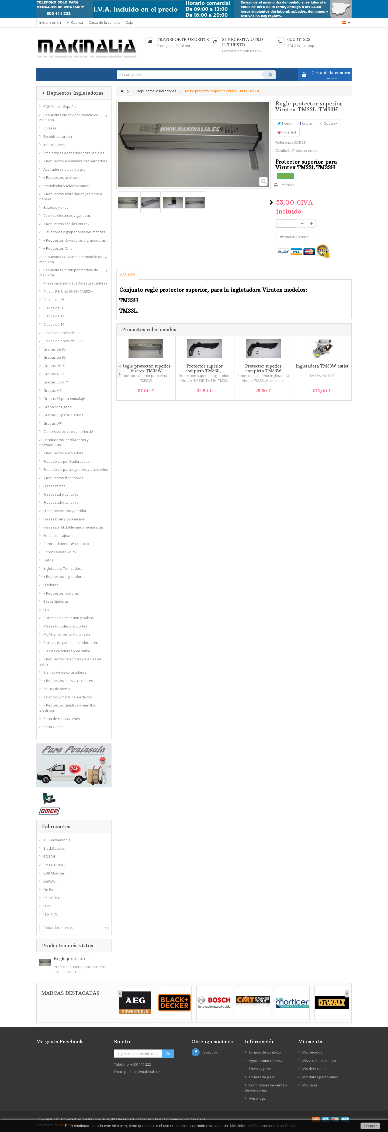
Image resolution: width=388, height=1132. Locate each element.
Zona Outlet (53, 726)
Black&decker (54, 848)
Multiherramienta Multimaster (67, 634)
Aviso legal (257, 1098)
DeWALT (50, 881)
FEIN (46, 906)
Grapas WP (52, 423)
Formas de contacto (265, 1052)
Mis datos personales (320, 1077)
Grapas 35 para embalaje (64, 398)
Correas (50, 128)
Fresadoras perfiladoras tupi (67, 461)
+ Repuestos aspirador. (62, 177)
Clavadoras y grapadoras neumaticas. (74, 231)
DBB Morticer (53, 873)
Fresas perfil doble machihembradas (73, 527)
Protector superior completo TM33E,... (204, 368)
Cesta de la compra (104, 22)
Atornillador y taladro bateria (67, 185)
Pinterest (287, 132)
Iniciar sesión (50, 22)
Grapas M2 (52, 390)
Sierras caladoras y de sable (66, 651)
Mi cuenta (310, 1041)
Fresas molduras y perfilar (64, 510)
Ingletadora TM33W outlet (322, 366)
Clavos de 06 (53, 299)
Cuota (305, 123)
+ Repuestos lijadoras (61, 593)
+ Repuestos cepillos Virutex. (66, 223)
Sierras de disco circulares (64, 672)
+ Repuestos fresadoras (63, 477)
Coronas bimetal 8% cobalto (66, 543)
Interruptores (54, 144)
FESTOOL (50, 914)
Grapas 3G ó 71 (56, 382)
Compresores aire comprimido (68, 431)
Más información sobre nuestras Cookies (264, 1126)
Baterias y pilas (55, 207)
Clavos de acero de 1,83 (62, 340)
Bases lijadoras (56, 601)
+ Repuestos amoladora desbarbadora (75, 161)
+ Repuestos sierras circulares (68, 680)
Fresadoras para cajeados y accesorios (75, 469)
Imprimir (287, 185)
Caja (129, 22)
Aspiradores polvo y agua (64, 169)
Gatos (48, 560)
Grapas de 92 (54, 365)
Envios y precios (262, 1068)
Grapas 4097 (53, 373)
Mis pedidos (312, 1052)
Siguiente (271, 202)
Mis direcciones (315, 1068)
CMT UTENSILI (54, 864)
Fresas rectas (54, 485)
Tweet (285, 123)
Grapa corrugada (57, 406)
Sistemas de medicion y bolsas (68, 617)
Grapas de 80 (54, 349)
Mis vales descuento (319, 1060)
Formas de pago (262, 1077)
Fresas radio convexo (61, 502)
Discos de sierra (56, 688)
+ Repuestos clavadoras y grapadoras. (75, 240)
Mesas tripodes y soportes (65, 626)
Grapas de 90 (54, 357)
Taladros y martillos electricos (67, 697)
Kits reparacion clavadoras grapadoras (75, 283)
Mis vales (310, 1085)
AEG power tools (56, 840)
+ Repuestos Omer (58, 248)
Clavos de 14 (53, 324)
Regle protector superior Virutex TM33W (146, 368)
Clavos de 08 (53, 308)
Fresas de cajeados (59, 535)
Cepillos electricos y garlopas (67, 215)
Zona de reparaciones (61, 718)
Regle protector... (71, 958)
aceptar (370, 1126)
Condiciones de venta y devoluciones (266, 1088)
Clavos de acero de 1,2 (61, 332)
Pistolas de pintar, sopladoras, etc (71, 642)
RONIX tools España (59, 106)
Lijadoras (50, 584)
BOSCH (49, 856)
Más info (127, 274)
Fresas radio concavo (60, 494)
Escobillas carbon (57, 136)
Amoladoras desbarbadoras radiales (73, 152)
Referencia (284, 142)
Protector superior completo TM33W (263, 368)
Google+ (328, 123)
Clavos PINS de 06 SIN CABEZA (67, 291)
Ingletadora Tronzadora (62, 568)
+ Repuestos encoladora (63, 453)
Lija (46, 609)
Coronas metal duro (59, 552)
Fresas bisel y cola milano (64, 519)
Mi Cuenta (75, 22)
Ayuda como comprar (266, 1060)
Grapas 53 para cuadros (63, 415)
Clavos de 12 (53, 316)
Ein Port (49, 889)
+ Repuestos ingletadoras (64, 576)
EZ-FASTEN (52, 897)
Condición (283, 150)
